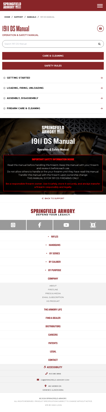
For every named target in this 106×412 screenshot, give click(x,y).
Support (18, 17)
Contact (53, 359)
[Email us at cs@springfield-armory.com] (53, 379)
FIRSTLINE (53, 289)
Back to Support (53, 198)
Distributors (53, 326)
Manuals (31, 17)
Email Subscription (53, 297)
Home (7, 17)
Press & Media (53, 293)
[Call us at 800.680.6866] (53, 373)
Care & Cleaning (53, 55)
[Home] (12, 5)
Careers (53, 334)
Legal (53, 351)
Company (53, 278)
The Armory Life (53, 309)
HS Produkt (52, 301)
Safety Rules (53, 65)
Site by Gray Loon (53, 405)
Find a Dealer (53, 318)
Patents (53, 343)
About (53, 285)
